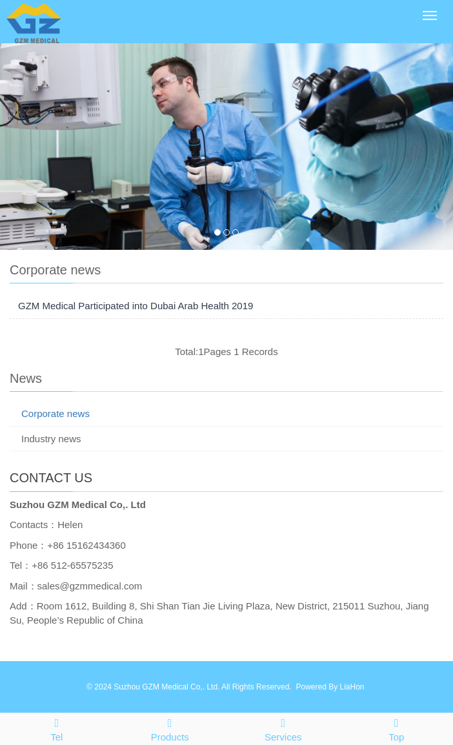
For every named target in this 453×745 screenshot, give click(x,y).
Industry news (51, 438)
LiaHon (351, 686)
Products (170, 727)
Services (283, 727)
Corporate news (55, 413)
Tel (57, 727)
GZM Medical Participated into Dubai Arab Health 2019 (135, 305)
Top (397, 727)
